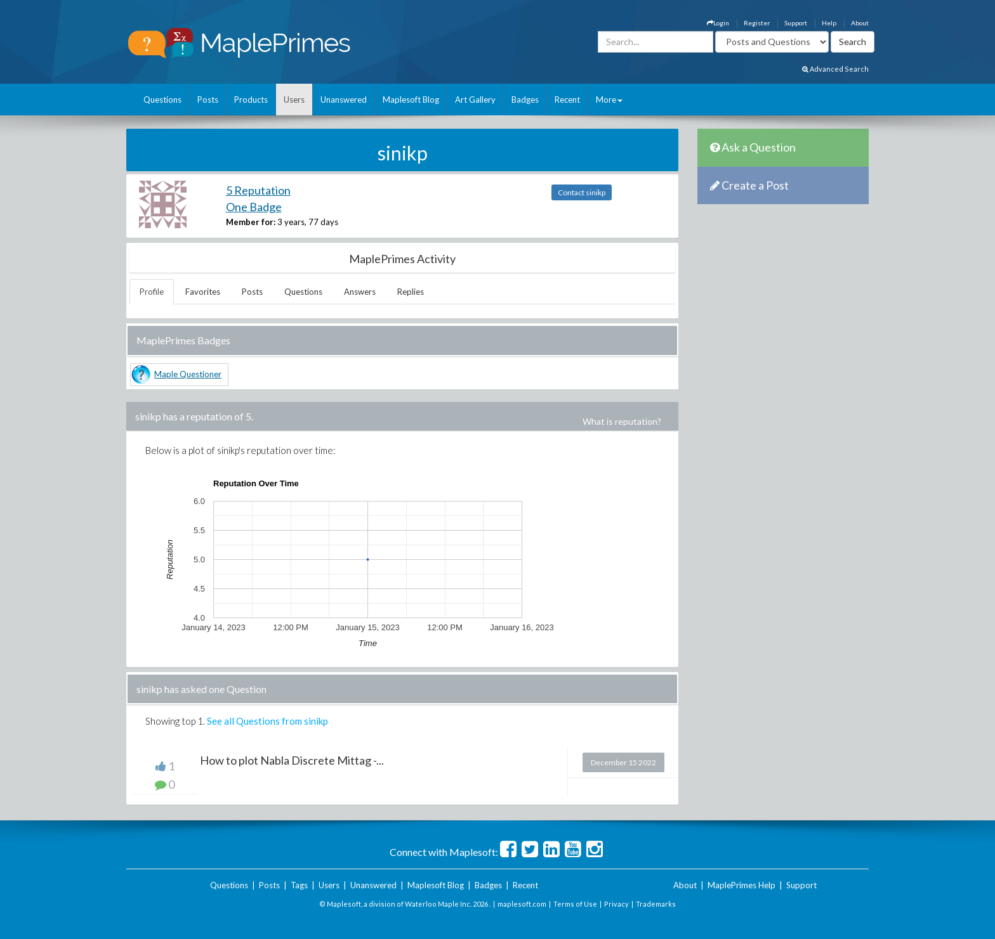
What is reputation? (622, 421)
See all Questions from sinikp (267, 721)
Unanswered (343, 99)
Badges (525, 99)
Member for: (250, 222)
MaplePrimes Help (741, 885)
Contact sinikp (581, 192)
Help (829, 23)
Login (718, 23)
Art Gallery (475, 99)
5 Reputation (258, 190)
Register (757, 23)
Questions (162, 99)
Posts (207, 99)
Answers (360, 292)
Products (251, 99)
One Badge (254, 207)
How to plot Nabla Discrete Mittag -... (292, 760)
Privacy (616, 904)
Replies (410, 292)
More (609, 99)
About (860, 23)
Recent (567, 99)
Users (294, 99)
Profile (152, 292)
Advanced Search (835, 69)
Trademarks (656, 904)
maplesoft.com (522, 904)
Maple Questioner (187, 374)
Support (795, 23)
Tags (299, 885)
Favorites (202, 292)
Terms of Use (575, 904)
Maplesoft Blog (411, 99)
